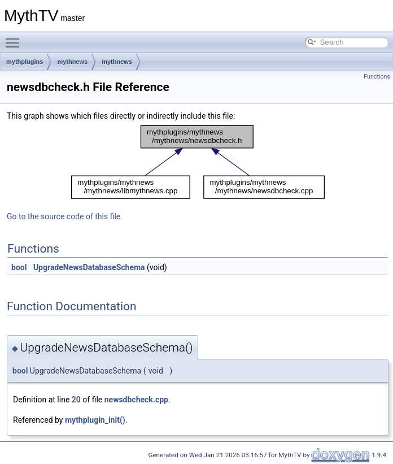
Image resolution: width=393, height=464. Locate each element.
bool (19, 267)
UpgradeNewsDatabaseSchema (89, 267)
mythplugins (24, 61)
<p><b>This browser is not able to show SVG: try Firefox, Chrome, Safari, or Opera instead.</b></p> (198, 162)
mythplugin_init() (95, 419)
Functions (377, 76)
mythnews (72, 61)
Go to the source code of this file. (65, 216)
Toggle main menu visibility (15, 38)
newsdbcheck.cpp (136, 399)
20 (76, 399)
